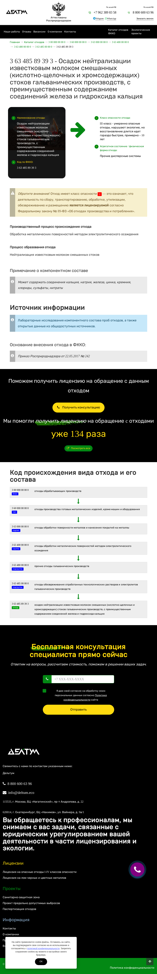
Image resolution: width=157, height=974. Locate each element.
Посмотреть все (78, 448)
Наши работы (12, 31)
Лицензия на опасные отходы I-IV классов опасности (40, 871)
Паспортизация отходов (19, 909)
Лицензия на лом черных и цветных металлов (34, 877)
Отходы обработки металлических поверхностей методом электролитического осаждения (82, 548)
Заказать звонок (144, 18)
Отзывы (26, 31)
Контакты (70, 31)
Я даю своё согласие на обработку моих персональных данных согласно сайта (76, 695)
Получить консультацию (78, 407)
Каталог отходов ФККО (118, 32)
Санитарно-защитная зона (21, 897)
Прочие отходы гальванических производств (61, 566)
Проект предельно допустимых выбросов (31, 903)
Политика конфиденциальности (132, 967)
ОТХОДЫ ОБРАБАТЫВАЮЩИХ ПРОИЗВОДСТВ (57, 491)
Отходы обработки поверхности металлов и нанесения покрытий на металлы (81, 527)
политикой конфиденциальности (43, 948)
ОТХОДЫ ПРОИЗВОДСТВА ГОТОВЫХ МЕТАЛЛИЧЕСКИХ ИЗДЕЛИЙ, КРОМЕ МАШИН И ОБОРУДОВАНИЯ (87, 509)
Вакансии (39, 31)
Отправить (78, 709)
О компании (55, 31)
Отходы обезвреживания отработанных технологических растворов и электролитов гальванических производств (86, 586)
